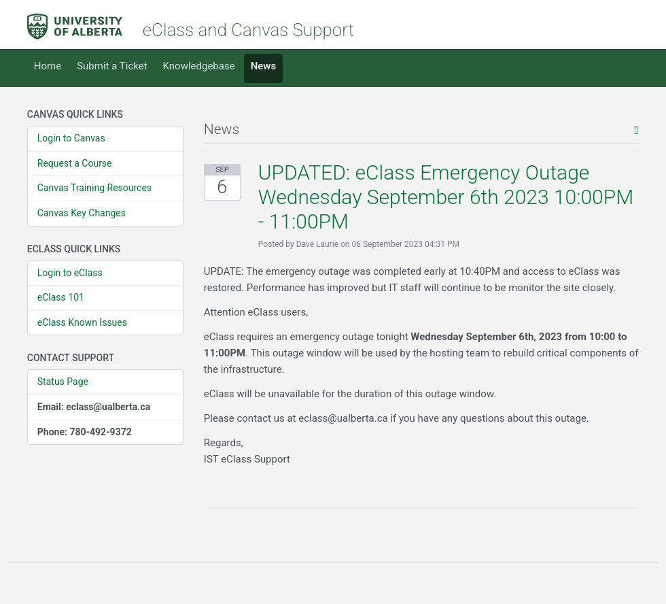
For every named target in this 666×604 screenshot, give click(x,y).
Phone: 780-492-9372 (84, 431)
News (264, 66)
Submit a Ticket (112, 66)
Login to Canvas (71, 138)
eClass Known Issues (82, 322)
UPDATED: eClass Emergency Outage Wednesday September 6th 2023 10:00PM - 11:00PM (445, 197)
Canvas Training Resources (94, 187)
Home (47, 66)
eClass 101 (60, 297)
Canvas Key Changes (81, 212)
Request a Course (74, 163)
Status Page (62, 381)
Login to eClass (70, 272)
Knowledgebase (199, 66)
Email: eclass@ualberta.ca (93, 406)
